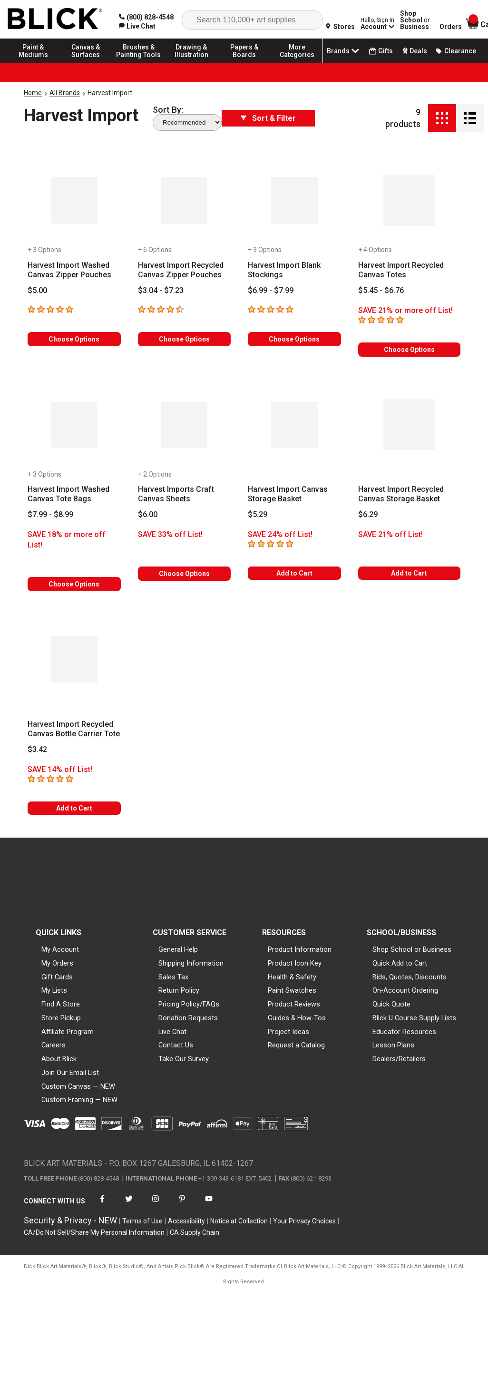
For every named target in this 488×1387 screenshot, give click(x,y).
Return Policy (178, 990)
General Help (178, 949)
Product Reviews (294, 1004)
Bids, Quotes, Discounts (409, 977)
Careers (53, 1045)
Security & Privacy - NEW (70, 1220)
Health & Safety (292, 977)
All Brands (64, 93)
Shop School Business (415, 20)
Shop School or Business (411, 949)
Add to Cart (294, 573)
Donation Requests (188, 1018)
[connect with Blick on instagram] (155, 1204)
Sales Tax (173, 977)
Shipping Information (191, 963)
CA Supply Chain (194, 1232)
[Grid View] (442, 118)
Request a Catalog (296, 1045)
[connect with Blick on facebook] (102, 1204)
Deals (414, 51)
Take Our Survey (183, 1059)
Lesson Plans (393, 1045)
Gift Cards (57, 977)
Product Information (300, 949)
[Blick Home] (55, 19)
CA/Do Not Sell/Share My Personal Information (94, 1232)
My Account (60, 949)
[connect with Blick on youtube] (208, 1204)
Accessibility (186, 1221)
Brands (344, 51)
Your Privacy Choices (304, 1221)
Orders (450, 26)
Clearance (455, 51)
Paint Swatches (292, 990)
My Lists (54, 990)
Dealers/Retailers (399, 1059)
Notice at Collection (239, 1221)
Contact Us (175, 1045)
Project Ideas (288, 1031)
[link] (137, 26)
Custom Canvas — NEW (78, 1086)
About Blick (59, 1059)
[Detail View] (470, 118)
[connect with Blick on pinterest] (182, 1204)
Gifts (381, 51)
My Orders (57, 963)
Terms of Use (142, 1221)
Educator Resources (404, 1031)
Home (33, 93)
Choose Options (74, 339)
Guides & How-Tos (297, 1018)
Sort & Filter (268, 118)
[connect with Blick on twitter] (128, 1204)
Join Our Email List (70, 1072)
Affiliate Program (67, 1031)
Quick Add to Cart (399, 963)
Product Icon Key (295, 963)
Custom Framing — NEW (79, 1099)
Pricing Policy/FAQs (188, 1004)
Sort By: (168, 110)
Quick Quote (391, 1004)
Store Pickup (61, 1018)
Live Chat (172, 1031)
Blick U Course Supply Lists (414, 1018)
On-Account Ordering (405, 990)
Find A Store (60, 1004)
